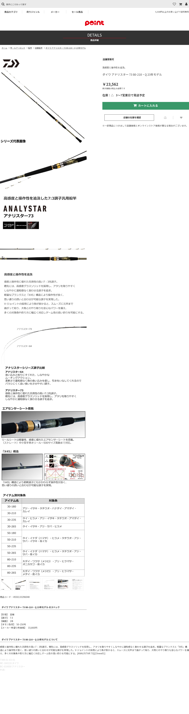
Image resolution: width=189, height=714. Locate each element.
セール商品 (77, 11)
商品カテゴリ (11, 11)
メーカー (55, 11)
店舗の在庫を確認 (132, 117)
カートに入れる (145, 105)
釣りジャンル (33, 11)
